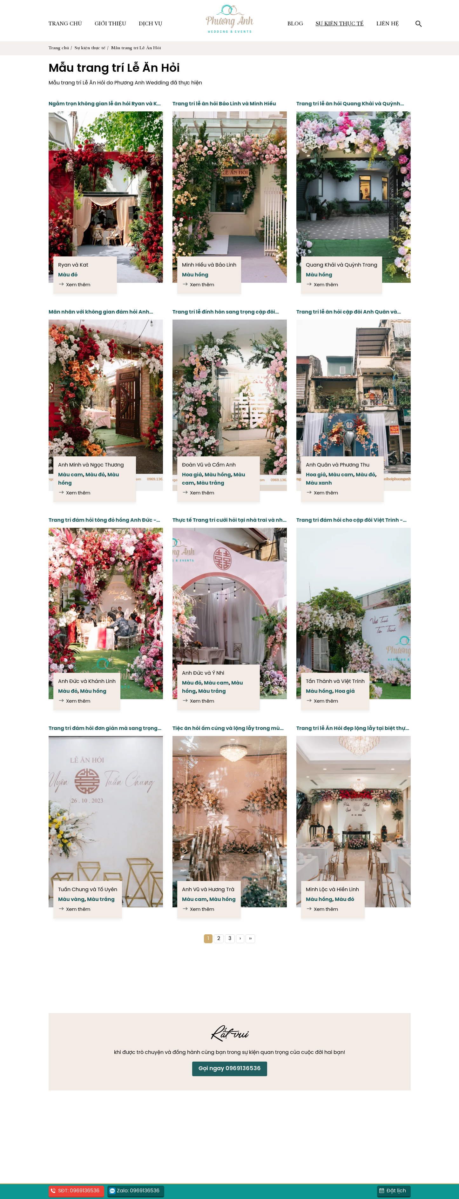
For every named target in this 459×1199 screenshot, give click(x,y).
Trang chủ (65, 24)
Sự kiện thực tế (340, 24)
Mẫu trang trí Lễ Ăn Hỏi (136, 48)
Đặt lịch (396, 1191)
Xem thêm (78, 285)
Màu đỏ (68, 275)
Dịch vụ (150, 24)
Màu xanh (319, 483)
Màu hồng (195, 275)
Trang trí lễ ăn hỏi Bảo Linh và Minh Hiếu (224, 104)
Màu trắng (210, 483)
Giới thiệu (110, 24)
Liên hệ (387, 24)
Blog (295, 24)
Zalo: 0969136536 (138, 1191)
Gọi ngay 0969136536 (230, 1069)
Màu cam (70, 475)
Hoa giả (192, 475)
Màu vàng (71, 899)
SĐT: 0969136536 (78, 1191)
